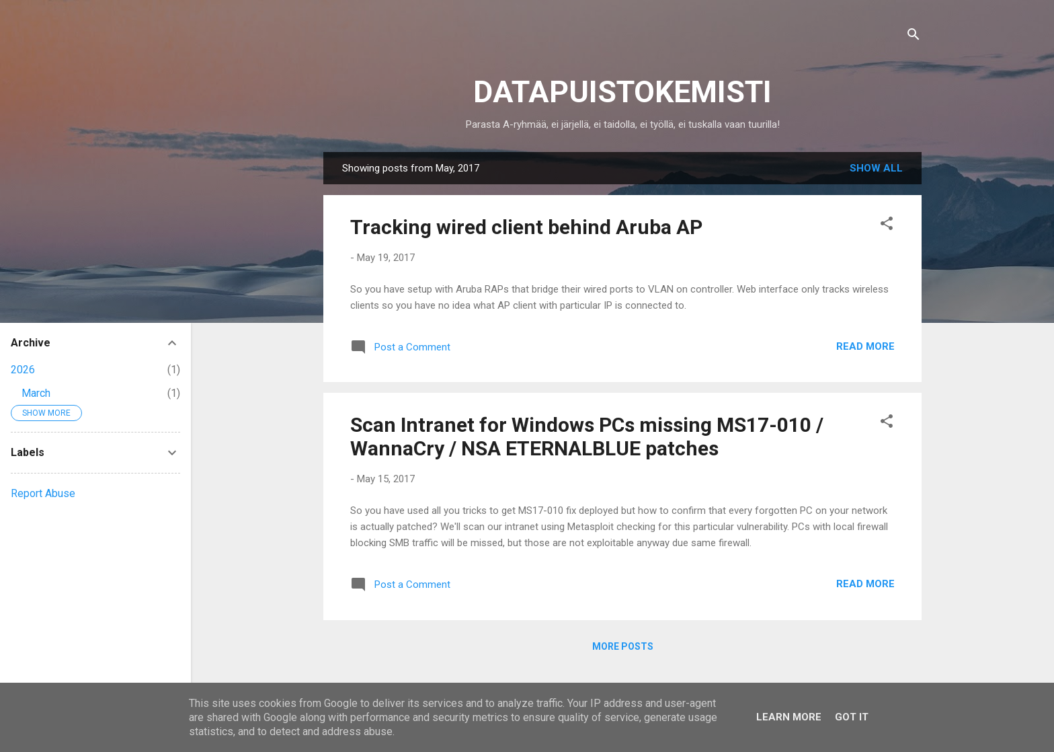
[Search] (913, 36)
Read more (865, 346)
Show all (876, 168)
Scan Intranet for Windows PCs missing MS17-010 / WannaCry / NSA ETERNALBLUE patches (586, 436)
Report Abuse (43, 493)
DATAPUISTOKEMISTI (622, 92)
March (36, 393)
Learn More (788, 717)
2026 (23, 369)
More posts (622, 646)
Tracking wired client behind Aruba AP (526, 227)
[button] (887, 225)
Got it (851, 717)
